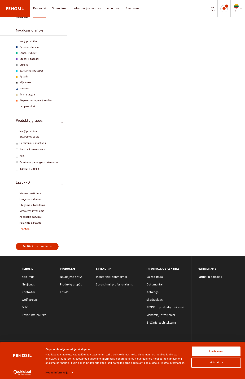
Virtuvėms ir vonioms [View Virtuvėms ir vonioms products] (32, 211)
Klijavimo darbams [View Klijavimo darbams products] (30, 223)
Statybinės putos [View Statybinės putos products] (29, 136)
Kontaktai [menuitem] (28, 292)
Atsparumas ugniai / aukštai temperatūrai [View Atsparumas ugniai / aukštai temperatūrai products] (34, 103)
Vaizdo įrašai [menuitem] (154, 277)
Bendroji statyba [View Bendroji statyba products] (27, 47)
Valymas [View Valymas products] (23, 88)
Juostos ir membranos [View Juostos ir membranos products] (33, 149)
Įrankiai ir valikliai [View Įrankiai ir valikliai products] (30, 169)
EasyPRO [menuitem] (66, 292)
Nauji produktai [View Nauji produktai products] (28, 41)
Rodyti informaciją (56, 372)
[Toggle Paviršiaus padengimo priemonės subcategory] (17, 162)
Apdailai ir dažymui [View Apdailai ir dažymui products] (31, 217)
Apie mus (113, 8)
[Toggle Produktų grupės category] (39, 120)
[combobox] (209, 8)
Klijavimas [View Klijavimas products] (24, 82)
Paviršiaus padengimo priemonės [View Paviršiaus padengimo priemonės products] (39, 162)
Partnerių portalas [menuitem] (210, 277)
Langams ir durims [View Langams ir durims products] (30, 199)
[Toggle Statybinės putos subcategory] (17, 137)
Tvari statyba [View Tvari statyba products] (25, 94)
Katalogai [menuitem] (152, 292)
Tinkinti (216, 362)
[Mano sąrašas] (224, 8)
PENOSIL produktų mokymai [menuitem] (165, 307)
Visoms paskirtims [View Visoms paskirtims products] (30, 193)
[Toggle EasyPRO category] (39, 182)
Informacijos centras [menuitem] (163, 269)
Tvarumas (132, 8)
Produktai (39, 8)
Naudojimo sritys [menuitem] (71, 277)
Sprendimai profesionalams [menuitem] (114, 284)
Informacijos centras (87, 8)
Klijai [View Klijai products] (22, 156)
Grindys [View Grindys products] (22, 65)
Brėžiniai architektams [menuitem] (161, 322)
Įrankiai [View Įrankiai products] (25, 228)
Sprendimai (59, 8)
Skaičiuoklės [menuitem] (154, 300)
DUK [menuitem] (25, 307)
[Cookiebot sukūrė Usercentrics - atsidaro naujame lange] (22, 372)
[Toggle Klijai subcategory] (17, 156)
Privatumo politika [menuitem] (34, 315)
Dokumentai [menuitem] (154, 284)
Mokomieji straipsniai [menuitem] (160, 315)
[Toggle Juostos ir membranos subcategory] (17, 149)
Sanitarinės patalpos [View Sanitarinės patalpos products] (29, 70)
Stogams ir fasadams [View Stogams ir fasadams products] (32, 205)
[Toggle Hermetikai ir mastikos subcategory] (17, 143)
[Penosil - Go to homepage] (15, 8)
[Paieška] (213, 9)
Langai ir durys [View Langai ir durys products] (26, 53)
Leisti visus (216, 350)
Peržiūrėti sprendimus (37, 246)
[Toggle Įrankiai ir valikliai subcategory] (17, 169)
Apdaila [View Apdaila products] (22, 76)
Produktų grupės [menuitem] (71, 284)
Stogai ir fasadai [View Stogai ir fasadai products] (27, 59)
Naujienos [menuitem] (28, 284)
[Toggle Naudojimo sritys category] (39, 30)
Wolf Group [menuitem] (29, 300)
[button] (238, 8)
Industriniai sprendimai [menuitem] (111, 277)
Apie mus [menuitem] (28, 277)
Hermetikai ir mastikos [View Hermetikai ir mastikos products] (33, 143)
